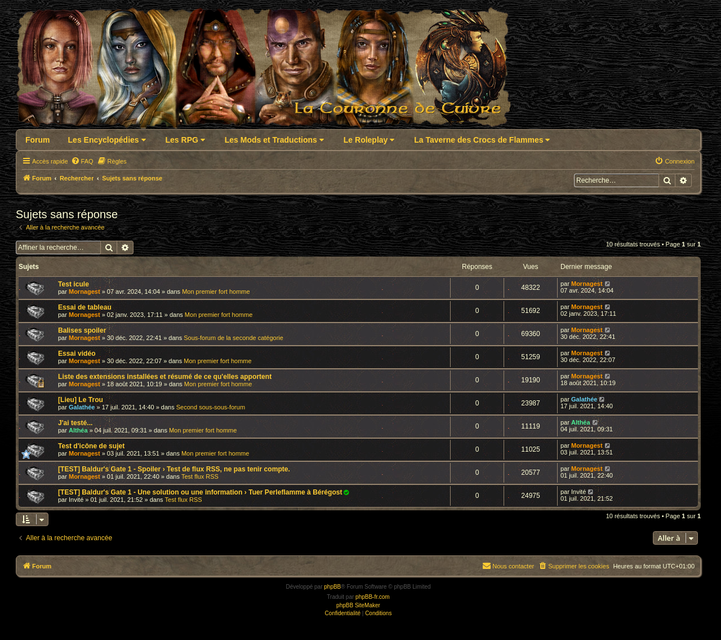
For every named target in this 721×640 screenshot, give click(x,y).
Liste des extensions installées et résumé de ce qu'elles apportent (165, 377)
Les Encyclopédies (107, 139)
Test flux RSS (200, 476)
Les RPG (185, 139)
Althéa (78, 430)
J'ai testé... (75, 423)
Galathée (82, 407)
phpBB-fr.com (372, 597)
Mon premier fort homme (216, 291)
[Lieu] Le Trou (80, 400)
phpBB (332, 587)
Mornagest (84, 291)
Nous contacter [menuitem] (508, 566)
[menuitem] (82, 161)
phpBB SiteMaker (358, 605)
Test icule (73, 284)
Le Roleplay (369, 139)
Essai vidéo (77, 353)
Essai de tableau (85, 307)
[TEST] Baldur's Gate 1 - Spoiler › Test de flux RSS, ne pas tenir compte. (174, 469)
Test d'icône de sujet (91, 446)
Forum (37, 139)
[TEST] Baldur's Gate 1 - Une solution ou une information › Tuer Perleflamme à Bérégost (200, 492)
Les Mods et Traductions (274, 139)
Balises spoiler (82, 330)
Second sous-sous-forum (210, 407)
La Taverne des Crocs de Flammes (482, 139)
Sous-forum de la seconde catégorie (233, 337)
